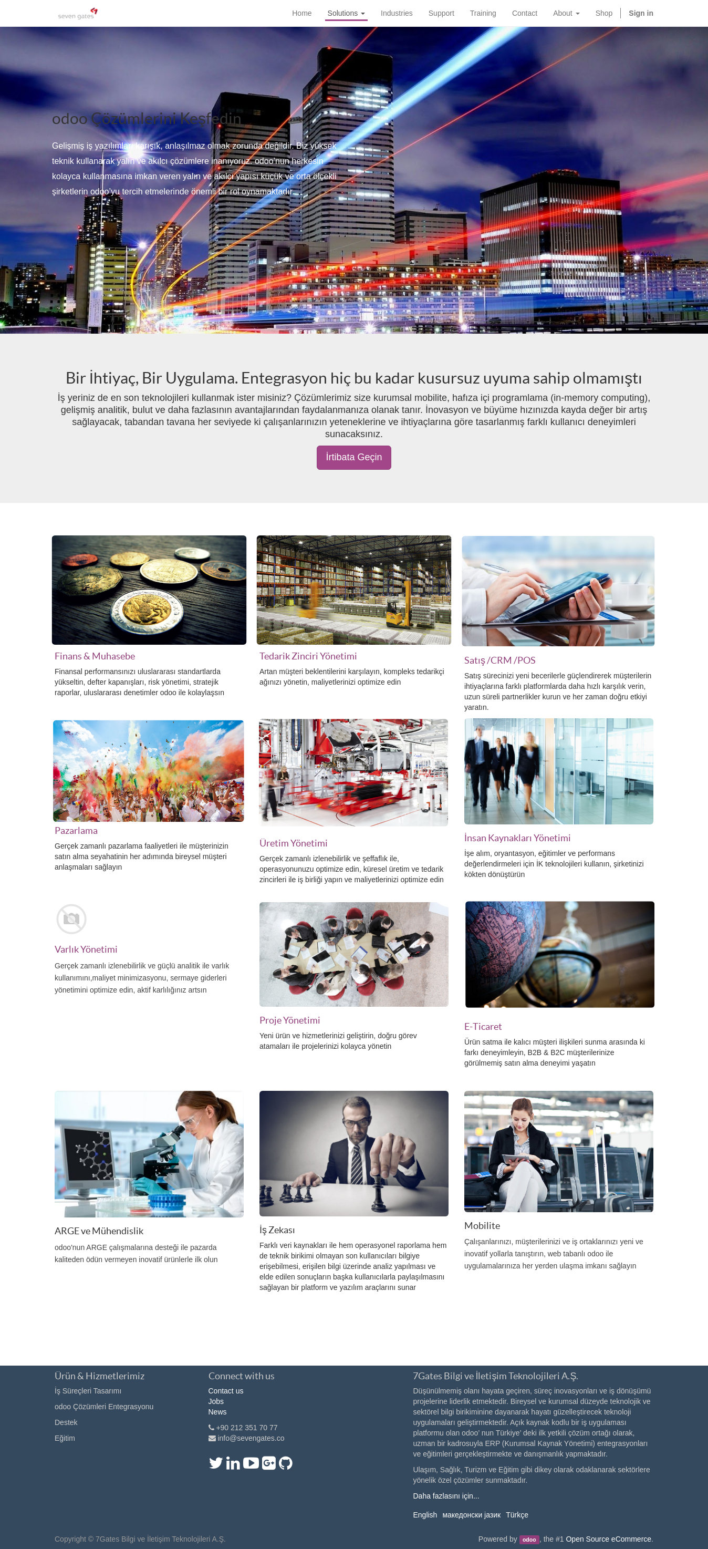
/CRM (499, 660)
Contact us (226, 1391)
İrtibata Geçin (354, 457)
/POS (525, 660)
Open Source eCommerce (608, 1539)
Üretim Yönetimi (293, 843)
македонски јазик (471, 1515)
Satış (474, 660)
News (218, 1412)
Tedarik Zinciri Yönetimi (308, 656)
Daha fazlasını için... (446, 1496)
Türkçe (517, 1515)
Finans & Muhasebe (95, 656)
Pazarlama (76, 830)
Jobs (216, 1401)
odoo (529, 1539)
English (425, 1515)
